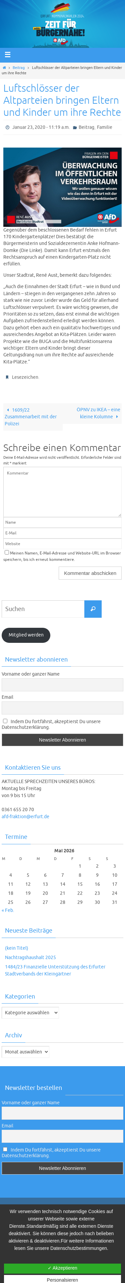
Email (7, 697)
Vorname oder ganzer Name (31, 674)
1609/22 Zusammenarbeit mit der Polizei (31, 417)
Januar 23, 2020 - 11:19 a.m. (41, 127)
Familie (104, 127)
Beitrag (19, 68)
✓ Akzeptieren (62, 1268)
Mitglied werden (26, 635)
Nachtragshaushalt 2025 (30, 957)
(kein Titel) (16, 948)
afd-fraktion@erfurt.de (25, 817)
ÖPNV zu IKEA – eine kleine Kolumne (98, 413)
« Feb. (8, 910)
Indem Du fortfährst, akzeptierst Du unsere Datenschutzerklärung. (51, 724)
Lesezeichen (25, 377)
